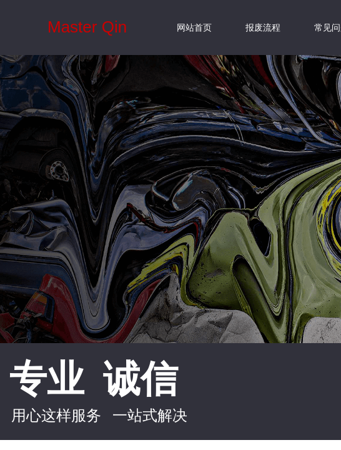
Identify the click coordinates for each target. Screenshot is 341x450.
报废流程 (262, 27)
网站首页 (194, 27)
